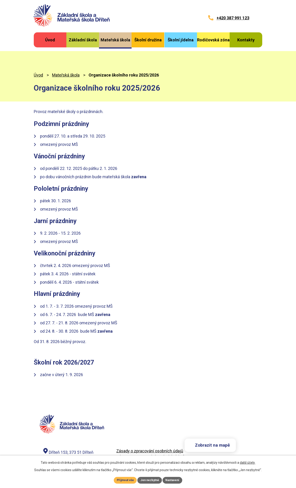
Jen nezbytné (150, 480)
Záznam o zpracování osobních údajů (150, 438)
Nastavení (174, 480)
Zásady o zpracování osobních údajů (149, 432)
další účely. (247, 461)
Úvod (38, 56)
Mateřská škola (66, 56)
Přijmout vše (123, 480)
